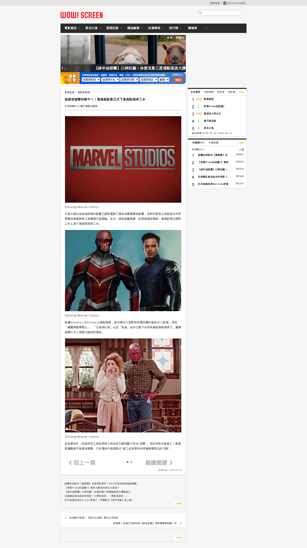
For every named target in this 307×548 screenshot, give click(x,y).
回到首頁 (215, 3)
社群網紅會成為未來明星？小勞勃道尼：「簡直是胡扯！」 (96, 496)
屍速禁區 (209, 99)
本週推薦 (213, 142)
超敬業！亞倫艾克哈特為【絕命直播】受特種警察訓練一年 (145, 523)
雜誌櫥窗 (133, 28)
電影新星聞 (84, 92)
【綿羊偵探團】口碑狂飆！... (213, 169)
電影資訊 (70, 28)
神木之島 (209, 128)
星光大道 (91, 28)
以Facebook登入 (235, 3)
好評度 (231, 92)
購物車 (192, 28)
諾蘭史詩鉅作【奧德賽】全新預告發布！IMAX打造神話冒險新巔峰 (101, 483)
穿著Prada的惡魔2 (214, 106)
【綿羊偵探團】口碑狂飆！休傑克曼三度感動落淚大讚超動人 (156, 68)
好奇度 (221, 92)
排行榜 (173, 28)
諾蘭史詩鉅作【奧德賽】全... (213, 155)
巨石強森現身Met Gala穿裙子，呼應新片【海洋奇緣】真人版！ (99, 500)
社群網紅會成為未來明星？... (213, 176)
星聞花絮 (112, 28)
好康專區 (154, 28)
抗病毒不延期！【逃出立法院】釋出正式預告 (94, 517)
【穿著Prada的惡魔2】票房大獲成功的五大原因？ (92, 487)
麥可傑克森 (210, 120)
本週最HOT (198, 142)
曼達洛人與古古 (212, 113)
